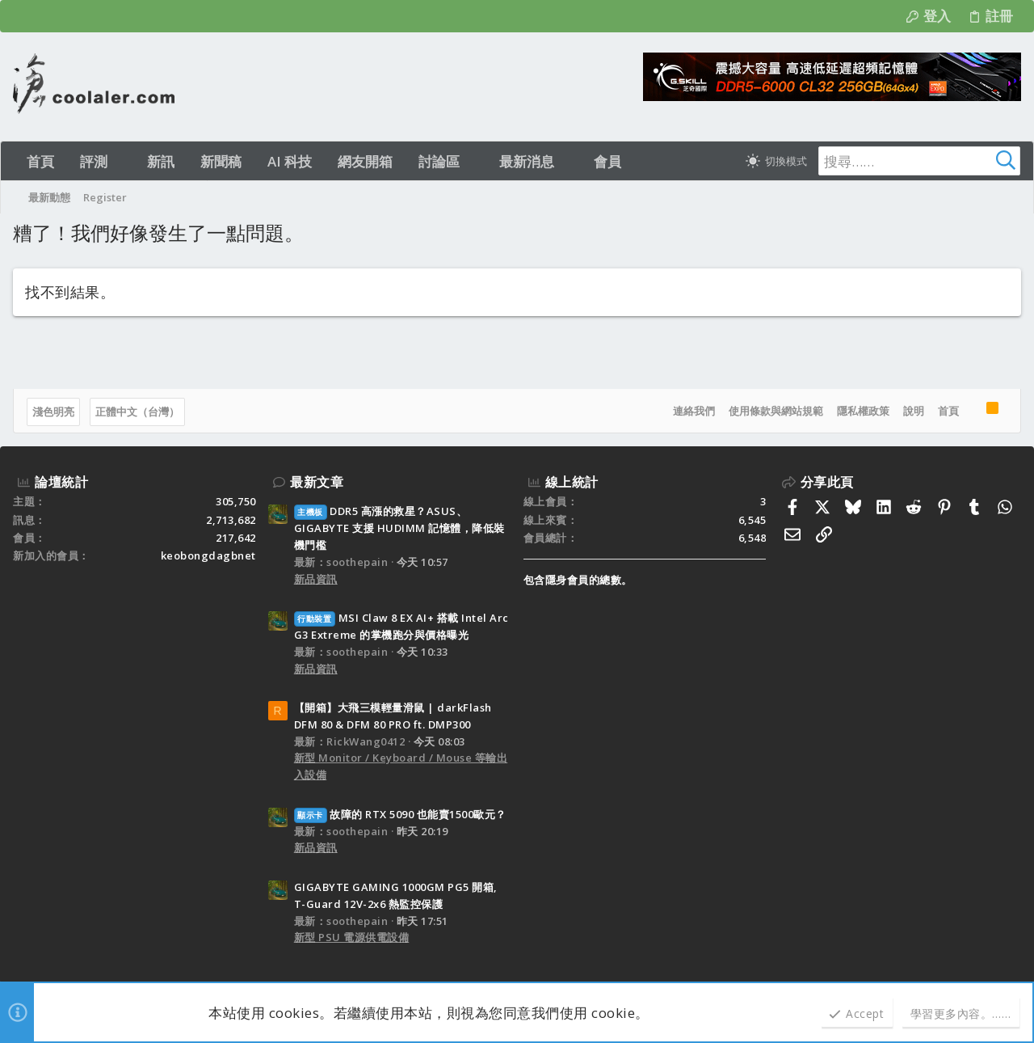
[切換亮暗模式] (776, 160)
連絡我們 (694, 410)
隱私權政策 (863, 410)
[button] (121, 161)
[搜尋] (919, 161)
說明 (913, 410)
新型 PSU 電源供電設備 (352, 937)
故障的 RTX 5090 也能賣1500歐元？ (400, 814)
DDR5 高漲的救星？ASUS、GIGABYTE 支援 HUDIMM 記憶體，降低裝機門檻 (399, 528)
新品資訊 (316, 579)
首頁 (948, 410)
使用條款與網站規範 (776, 410)
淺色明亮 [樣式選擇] (53, 411)
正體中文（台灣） (137, 411)
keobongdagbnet (208, 555)
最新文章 (316, 482)
